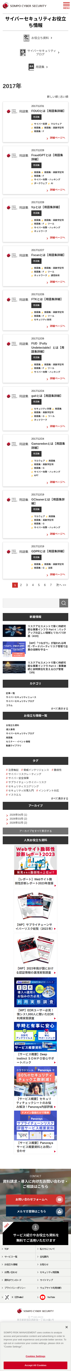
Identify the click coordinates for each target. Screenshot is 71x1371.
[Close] (67, 1327)
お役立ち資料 (12, 725)
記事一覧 (10, 693)
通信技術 (55, 275)
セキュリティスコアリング (23, 786)
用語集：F (39, 131)
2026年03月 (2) (18, 818)
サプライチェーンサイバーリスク (27, 782)
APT (36, 475)
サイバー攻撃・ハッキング (47, 179)
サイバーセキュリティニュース (21, 697)
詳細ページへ (57, 137)
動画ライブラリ (13, 745)
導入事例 (10, 729)
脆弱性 (58, 769)
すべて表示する (59, 708)
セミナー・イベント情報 (18, 741)
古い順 (64, 96)
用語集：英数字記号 (54, 127)
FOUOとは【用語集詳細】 (48, 111)
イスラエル (14, 794)
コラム (9, 705)
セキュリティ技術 (42, 319)
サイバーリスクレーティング (24, 774)
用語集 (36, 117)
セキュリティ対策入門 (21, 790)
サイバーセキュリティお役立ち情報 (35, 22)
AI (52, 183)
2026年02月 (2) (18, 822)
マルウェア (56, 124)
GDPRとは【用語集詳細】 (48, 551)
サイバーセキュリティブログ (20, 701)
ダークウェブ (40, 183)
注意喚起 (13, 769)
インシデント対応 (49, 790)
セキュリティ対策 (42, 409)
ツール (51, 224)
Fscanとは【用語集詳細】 (48, 255)
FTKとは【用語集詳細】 (47, 299)
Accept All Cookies (35, 1365)
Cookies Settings (35, 1356)
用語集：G (39, 416)
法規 (50, 568)
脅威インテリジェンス (36, 769)
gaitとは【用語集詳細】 (47, 395)
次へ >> (61, 585)
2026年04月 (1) (18, 814)
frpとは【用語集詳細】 (46, 207)
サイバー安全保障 (18, 778)
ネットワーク (40, 231)
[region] (35, 1346)
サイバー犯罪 (40, 124)
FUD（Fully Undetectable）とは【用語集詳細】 (47, 347)
